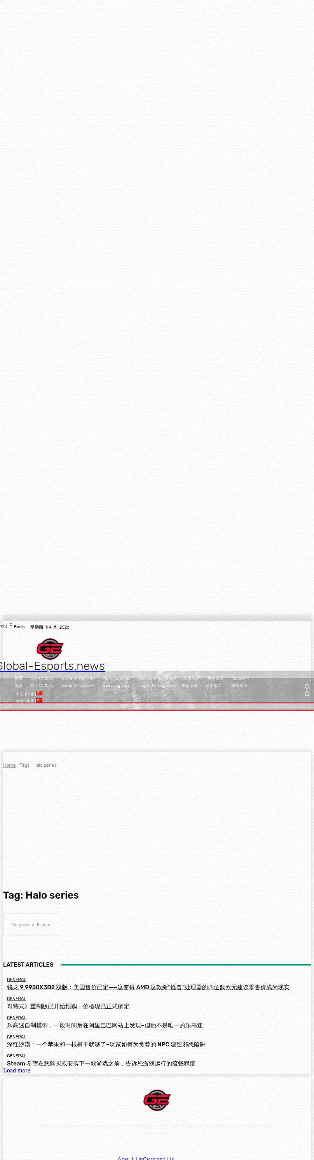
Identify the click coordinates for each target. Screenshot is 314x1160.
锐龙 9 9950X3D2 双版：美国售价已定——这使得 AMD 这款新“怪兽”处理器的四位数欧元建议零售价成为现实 (110, 986)
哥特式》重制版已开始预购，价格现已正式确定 (52, 1003)
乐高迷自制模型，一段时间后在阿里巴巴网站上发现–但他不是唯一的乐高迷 (78, 1020)
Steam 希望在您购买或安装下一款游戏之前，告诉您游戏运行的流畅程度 (76, 1055)
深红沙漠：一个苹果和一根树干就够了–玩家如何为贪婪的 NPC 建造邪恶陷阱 (80, 1038)
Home (9, 765)
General (16, 980)
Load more (16, 1061)
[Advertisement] (157, 829)
